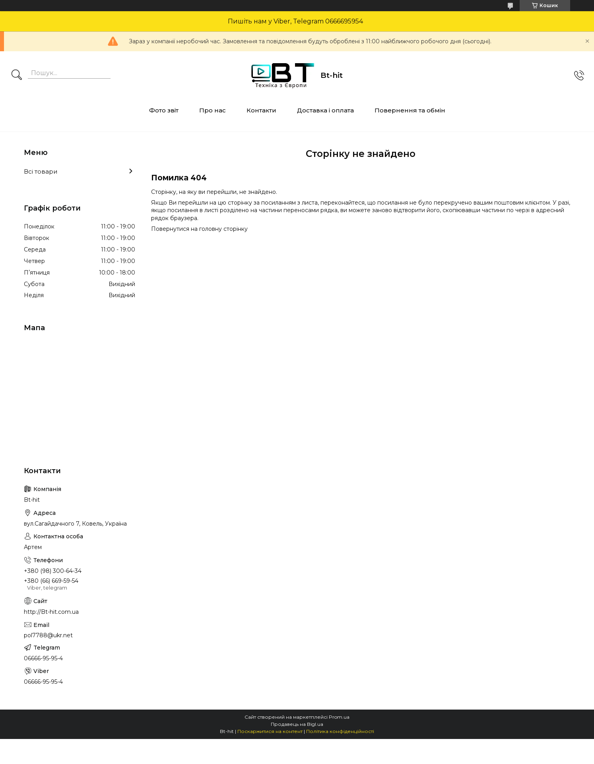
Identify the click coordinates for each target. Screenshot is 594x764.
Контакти (261, 110)
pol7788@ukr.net (48, 635)
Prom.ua (339, 717)
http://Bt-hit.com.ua (51, 611)
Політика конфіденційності (340, 731)
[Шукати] (16, 75)
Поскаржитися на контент (270, 731)
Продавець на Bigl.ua (297, 724)
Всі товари (40, 171)
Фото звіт (164, 110)
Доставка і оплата (325, 110)
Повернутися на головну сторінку (199, 228)
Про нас (212, 110)
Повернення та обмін (410, 110)
